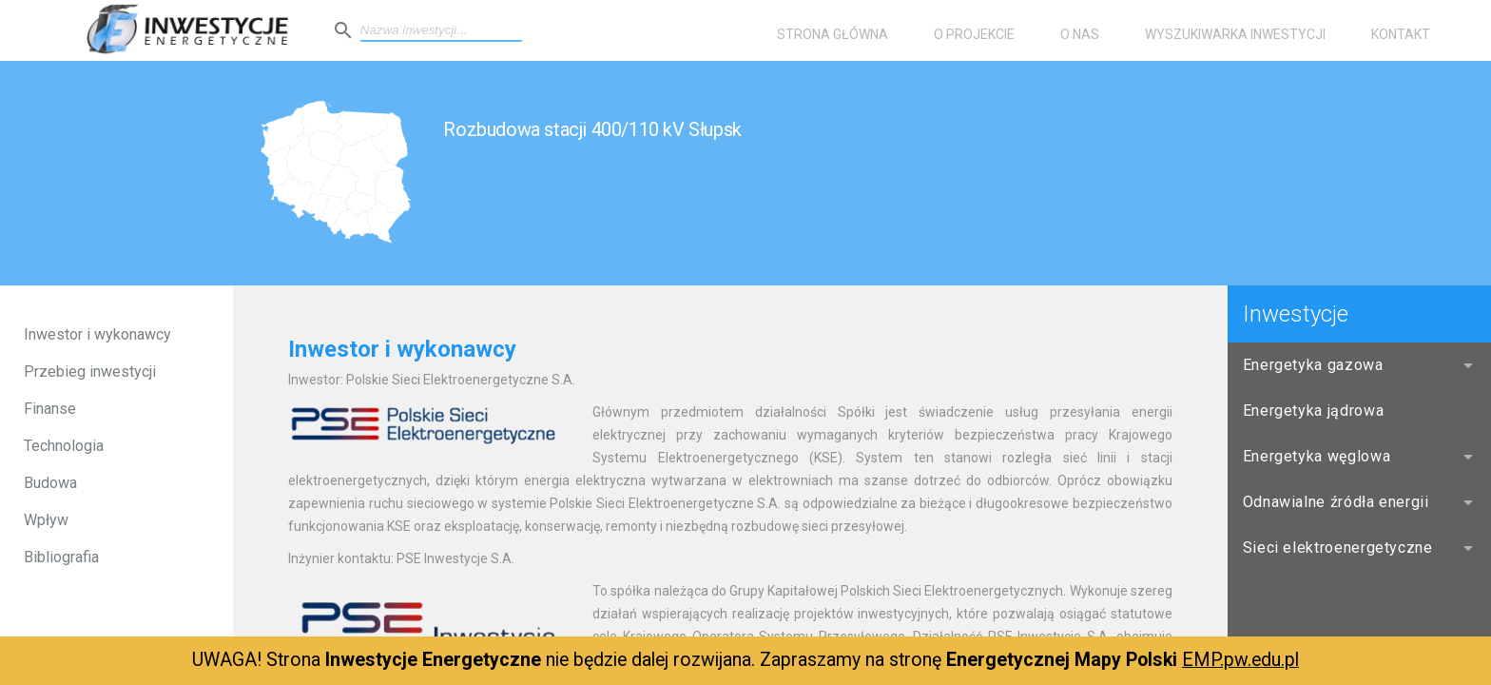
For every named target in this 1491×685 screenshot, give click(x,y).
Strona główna (832, 34)
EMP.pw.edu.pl (1240, 660)
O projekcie (974, 34)
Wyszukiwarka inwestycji (1235, 34)
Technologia (64, 446)
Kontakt (1400, 34)
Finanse (50, 409)
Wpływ (46, 520)
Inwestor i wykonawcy (97, 334)
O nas (1079, 34)
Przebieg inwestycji (90, 371)
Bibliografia (61, 557)
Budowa (50, 483)
